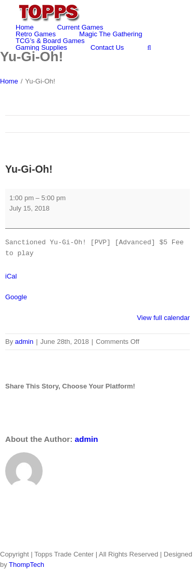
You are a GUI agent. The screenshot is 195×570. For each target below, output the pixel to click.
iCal (11, 276)
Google (16, 297)
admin (24, 341)
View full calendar (163, 318)
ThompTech (26, 564)
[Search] (149, 47)
